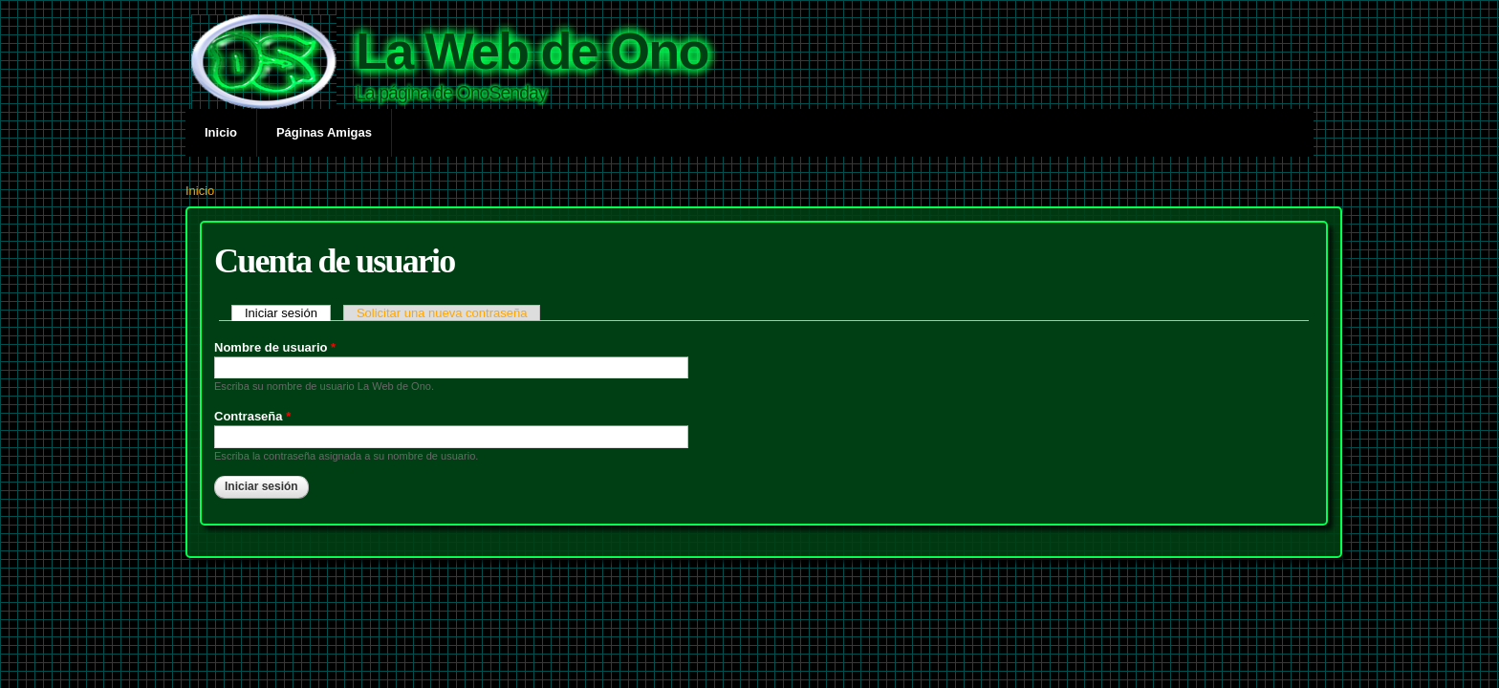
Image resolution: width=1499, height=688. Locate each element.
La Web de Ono (532, 50)
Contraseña (252, 416)
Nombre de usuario (275, 347)
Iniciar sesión (288, 313)
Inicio (221, 132)
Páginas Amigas (324, 132)
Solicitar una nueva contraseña (442, 313)
